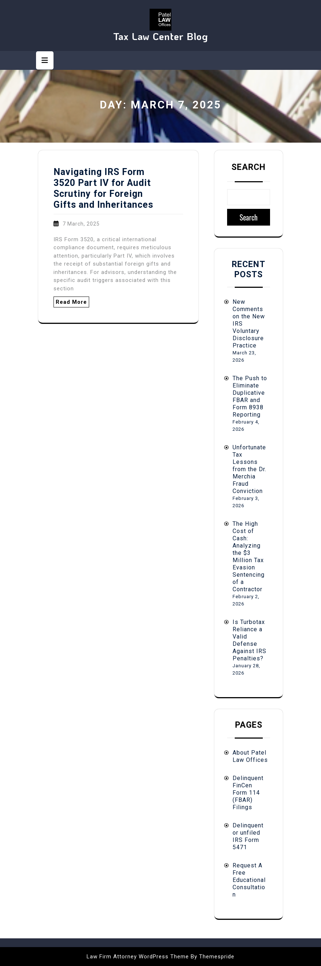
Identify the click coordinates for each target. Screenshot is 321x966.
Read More (71, 302)
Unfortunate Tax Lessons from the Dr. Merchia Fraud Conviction (249, 469)
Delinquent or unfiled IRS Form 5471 (248, 836)
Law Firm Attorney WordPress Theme (138, 956)
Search (248, 167)
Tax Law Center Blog (160, 36)
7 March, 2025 (81, 224)
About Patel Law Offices (250, 756)
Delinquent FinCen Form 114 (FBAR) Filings (248, 793)
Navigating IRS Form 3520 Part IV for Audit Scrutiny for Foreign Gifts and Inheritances (103, 188)
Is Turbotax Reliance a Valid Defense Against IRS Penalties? (249, 640)
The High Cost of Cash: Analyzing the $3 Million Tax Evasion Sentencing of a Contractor (249, 556)
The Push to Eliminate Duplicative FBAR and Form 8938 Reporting (250, 396)
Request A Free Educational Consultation (249, 880)
